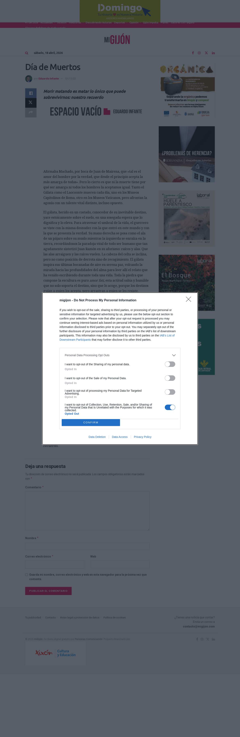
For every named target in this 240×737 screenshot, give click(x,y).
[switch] (170, 364)
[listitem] (120, 355)
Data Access (120, 436)
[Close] (190, 300)
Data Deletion (97, 436)
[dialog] (120, 369)
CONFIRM (90, 422)
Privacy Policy (142, 436)
